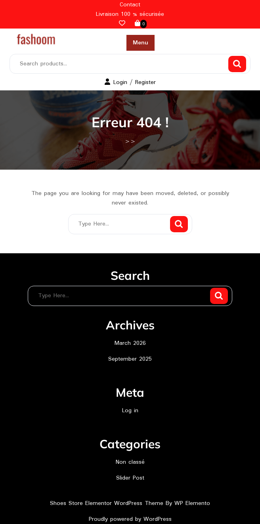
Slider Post (130, 478)
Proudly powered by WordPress (130, 519)
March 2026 (130, 343)
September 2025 (130, 359)
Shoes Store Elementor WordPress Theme (108, 503)
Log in (130, 410)
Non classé (130, 462)
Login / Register (130, 82)
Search (237, 64)
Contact (130, 5)
